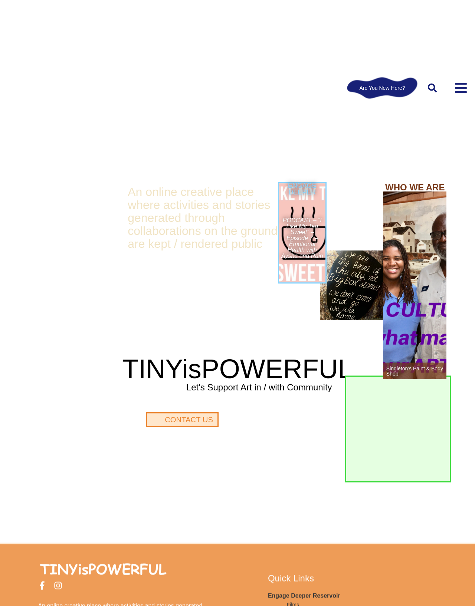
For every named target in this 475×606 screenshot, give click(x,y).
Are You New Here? (382, 88)
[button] (432, 88)
